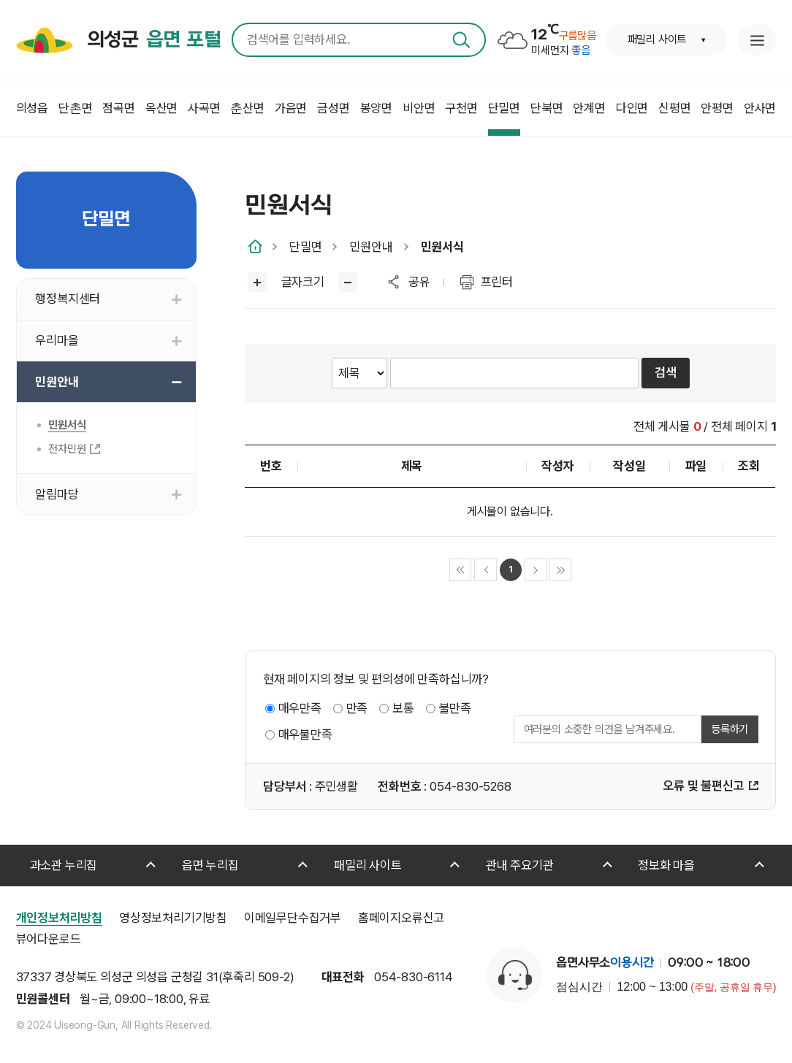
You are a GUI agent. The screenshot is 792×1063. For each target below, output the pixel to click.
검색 (461, 40)
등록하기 (729, 729)
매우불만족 (305, 734)
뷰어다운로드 (48, 939)
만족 (357, 708)
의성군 (154, 40)
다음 (536, 570)
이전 (485, 570)
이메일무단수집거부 (292, 917)
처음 (460, 570)
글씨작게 (348, 282)
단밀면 (305, 246)
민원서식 (442, 246)
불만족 (455, 708)
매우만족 (299, 708)
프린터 (497, 282)
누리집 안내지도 (757, 39)
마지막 (560, 570)
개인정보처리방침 (59, 917)
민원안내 (370, 246)
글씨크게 (257, 282)
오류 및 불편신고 (703, 785)
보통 (403, 708)
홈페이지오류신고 (401, 917)
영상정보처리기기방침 (173, 917)
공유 (419, 282)
